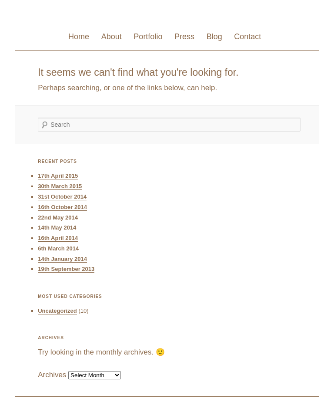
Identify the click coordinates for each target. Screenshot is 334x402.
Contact (247, 36)
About (111, 36)
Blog (214, 36)
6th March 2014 (58, 248)
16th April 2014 (58, 238)
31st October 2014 (62, 196)
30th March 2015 (60, 186)
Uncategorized (57, 310)
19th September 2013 (66, 269)
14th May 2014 (57, 227)
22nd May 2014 (58, 217)
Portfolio (148, 36)
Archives (52, 375)
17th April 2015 (58, 175)
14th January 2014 (62, 259)
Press (184, 36)
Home (78, 36)
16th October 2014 (62, 207)
